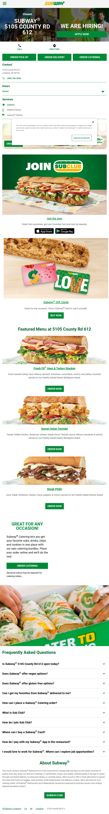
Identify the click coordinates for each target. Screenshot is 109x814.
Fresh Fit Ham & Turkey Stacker (54, 368)
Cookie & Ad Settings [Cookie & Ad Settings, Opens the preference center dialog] (81, 138)
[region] (54, 132)
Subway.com (54, 795)
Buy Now (56, 315)
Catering (10, 104)
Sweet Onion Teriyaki (54, 428)
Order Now (54, 388)
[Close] (93, 122)
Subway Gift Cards (56, 302)
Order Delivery (55, 57)
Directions (54, 49)
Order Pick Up (19, 57)
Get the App (54, 218)
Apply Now (82, 34)
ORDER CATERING (27, 565)
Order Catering (89, 57)
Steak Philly (54, 489)
